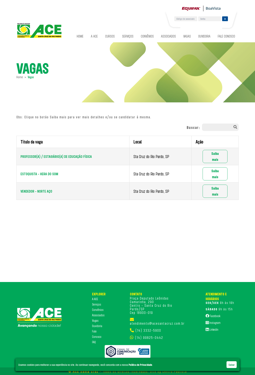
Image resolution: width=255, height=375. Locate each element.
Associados (168, 36)
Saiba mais (215, 156)
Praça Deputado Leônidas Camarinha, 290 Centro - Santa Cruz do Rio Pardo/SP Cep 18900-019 (151, 305)
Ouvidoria (204, 36)
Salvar (232, 364)
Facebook (213, 316)
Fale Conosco (226, 36)
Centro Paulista (174, 371)
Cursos (110, 36)
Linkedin (212, 329)
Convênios (147, 36)
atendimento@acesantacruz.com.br (157, 323)
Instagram (213, 322)
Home (80, 36)
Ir (225, 18)
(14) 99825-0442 (149, 337)
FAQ (94, 342)
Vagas (187, 36)
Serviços (127, 36)
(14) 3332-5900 (148, 330)
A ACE (94, 36)
